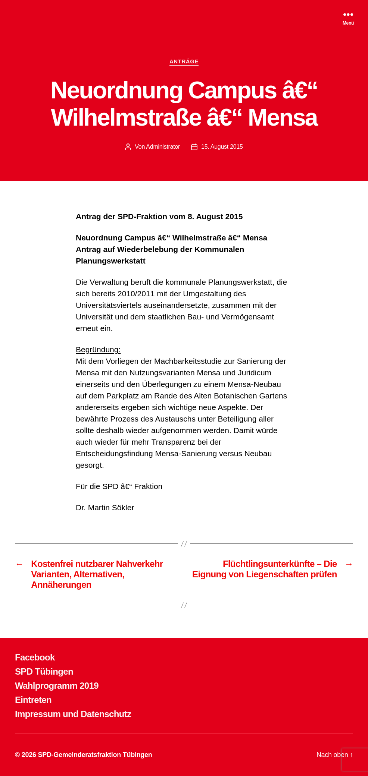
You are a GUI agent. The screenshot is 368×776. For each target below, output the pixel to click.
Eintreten (33, 700)
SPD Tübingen (44, 671)
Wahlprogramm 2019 (57, 686)
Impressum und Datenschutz (73, 714)
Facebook (35, 657)
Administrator (163, 146)
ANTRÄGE (184, 61)
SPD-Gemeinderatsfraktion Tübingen (95, 754)
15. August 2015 (222, 146)
